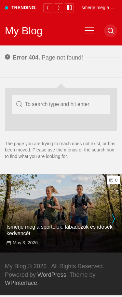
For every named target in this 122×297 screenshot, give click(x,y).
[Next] (58, 7)
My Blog (24, 31)
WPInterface (21, 283)
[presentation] (113, 218)
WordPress (51, 274)
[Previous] (47, 7)
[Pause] (69, 7)
